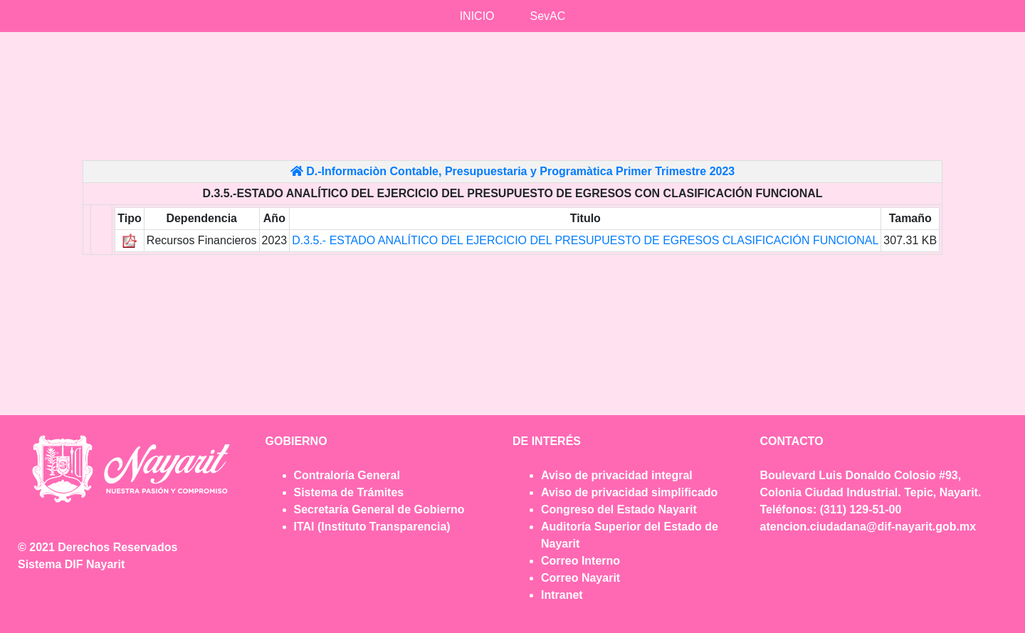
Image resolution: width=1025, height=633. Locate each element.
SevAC (548, 16)
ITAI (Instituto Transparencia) (372, 526)
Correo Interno (580, 561)
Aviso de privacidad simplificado (629, 492)
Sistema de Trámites (349, 492)
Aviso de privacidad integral (617, 475)
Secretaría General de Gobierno (379, 509)
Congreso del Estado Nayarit (619, 509)
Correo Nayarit (580, 578)
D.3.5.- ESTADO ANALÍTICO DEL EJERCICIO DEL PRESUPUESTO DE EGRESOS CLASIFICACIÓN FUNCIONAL (585, 240)
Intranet (562, 595)
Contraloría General (347, 475)
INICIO (477, 16)
